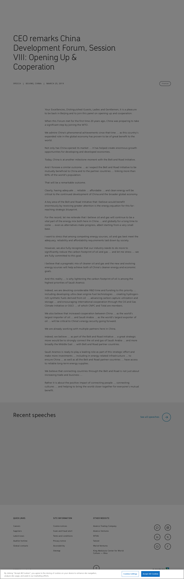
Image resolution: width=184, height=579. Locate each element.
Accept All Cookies (150, 575)
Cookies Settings (130, 575)
